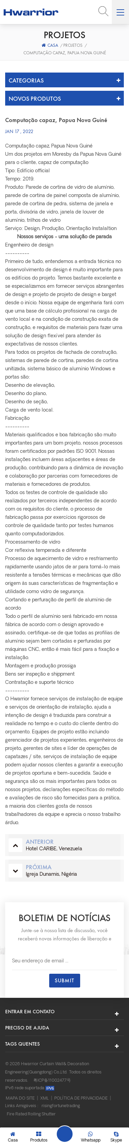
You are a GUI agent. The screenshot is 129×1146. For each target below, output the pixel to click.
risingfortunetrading (61, 1106)
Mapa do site (20, 1098)
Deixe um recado (64, 1134)
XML (44, 1098)
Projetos (73, 45)
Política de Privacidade (81, 1098)
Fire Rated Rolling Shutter (31, 1114)
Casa (50, 45)
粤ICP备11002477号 (52, 1081)
